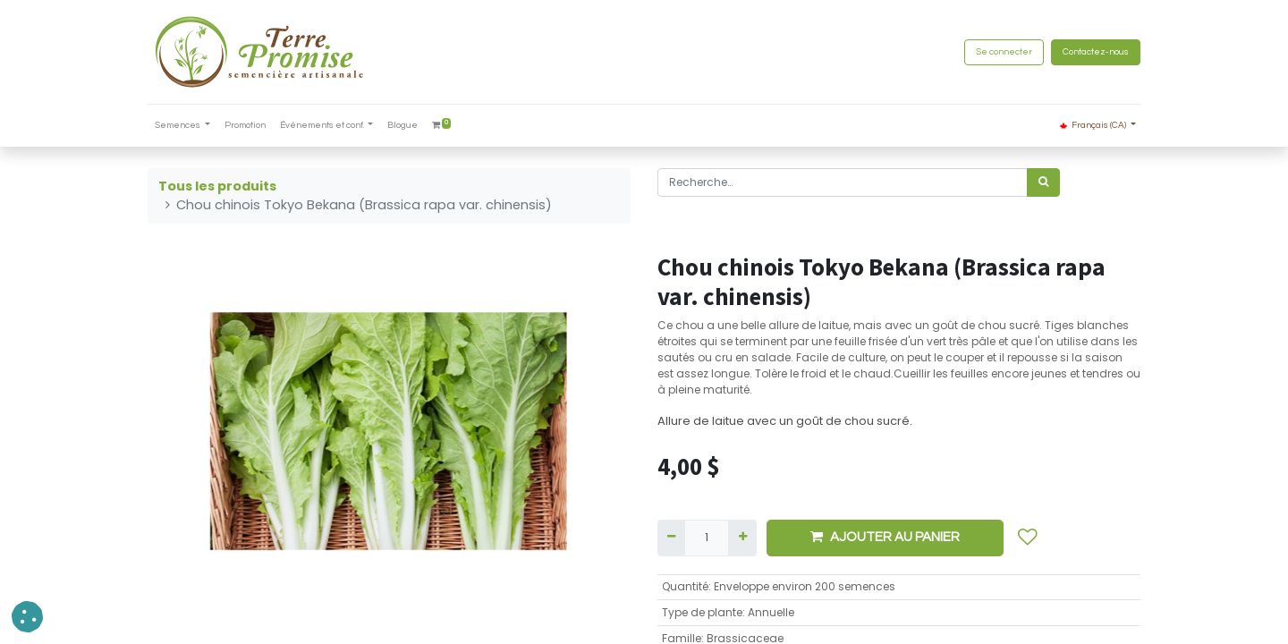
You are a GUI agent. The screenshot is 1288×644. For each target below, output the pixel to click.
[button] (1028, 537)
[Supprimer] (671, 537)
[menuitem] (245, 126)
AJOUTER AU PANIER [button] (885, 537)
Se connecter (1004, 51)
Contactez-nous (1096, 51)
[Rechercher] (1043, 182)
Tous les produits (217, 186)
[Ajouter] (742, 537)
